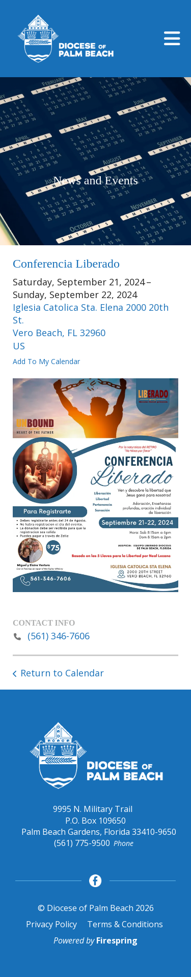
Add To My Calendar (46, 361)
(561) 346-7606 (59, 636)
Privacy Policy (51, 924)
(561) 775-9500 (82, 843)
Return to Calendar (62, 673)
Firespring (117, 940)
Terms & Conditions (125, 924)
